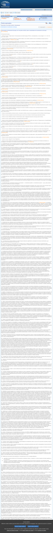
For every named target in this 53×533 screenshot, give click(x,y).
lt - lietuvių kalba (38, 9)
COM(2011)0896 (46, 137)
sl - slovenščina (48, 9)
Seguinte (11, 12)
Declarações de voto (31, 19)
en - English (30, 9)
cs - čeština (23, 9)
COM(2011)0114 (42, 93)
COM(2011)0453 (16, 81)
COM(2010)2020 (4, 89)
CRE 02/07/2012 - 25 (17, 19)
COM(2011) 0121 (13, 39)
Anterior (7, 12)
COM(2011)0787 (4, 132)
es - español (22, 9)
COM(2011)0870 (4, 91)
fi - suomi (50, 9)
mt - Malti (40, 9)
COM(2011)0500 (32, 103)
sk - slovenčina (47, 9)
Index (3, 12)
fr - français (31, 9)
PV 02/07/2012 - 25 (17, 18)
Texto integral (18, 12)
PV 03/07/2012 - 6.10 (31, 18)
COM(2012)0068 (42, 202)
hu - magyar (39, 9)
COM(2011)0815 (42, 83)
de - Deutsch (26, 9)
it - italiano (35, 9)
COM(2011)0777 (30, 50)
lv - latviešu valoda (37, 9)
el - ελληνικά (29, 9)
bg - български (21, 9)
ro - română (46, 9)
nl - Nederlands (42, 9)
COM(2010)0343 (10, 48)
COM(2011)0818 (40, 100)
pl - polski (43, 9)
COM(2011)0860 (4, 77)
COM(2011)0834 (27, 121)
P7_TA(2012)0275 (44, 18)
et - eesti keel (27, 9)
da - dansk (25, 9)
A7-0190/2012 (3, 18)
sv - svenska (51, 9)
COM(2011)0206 (28, 86)
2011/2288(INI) (4, 31)
